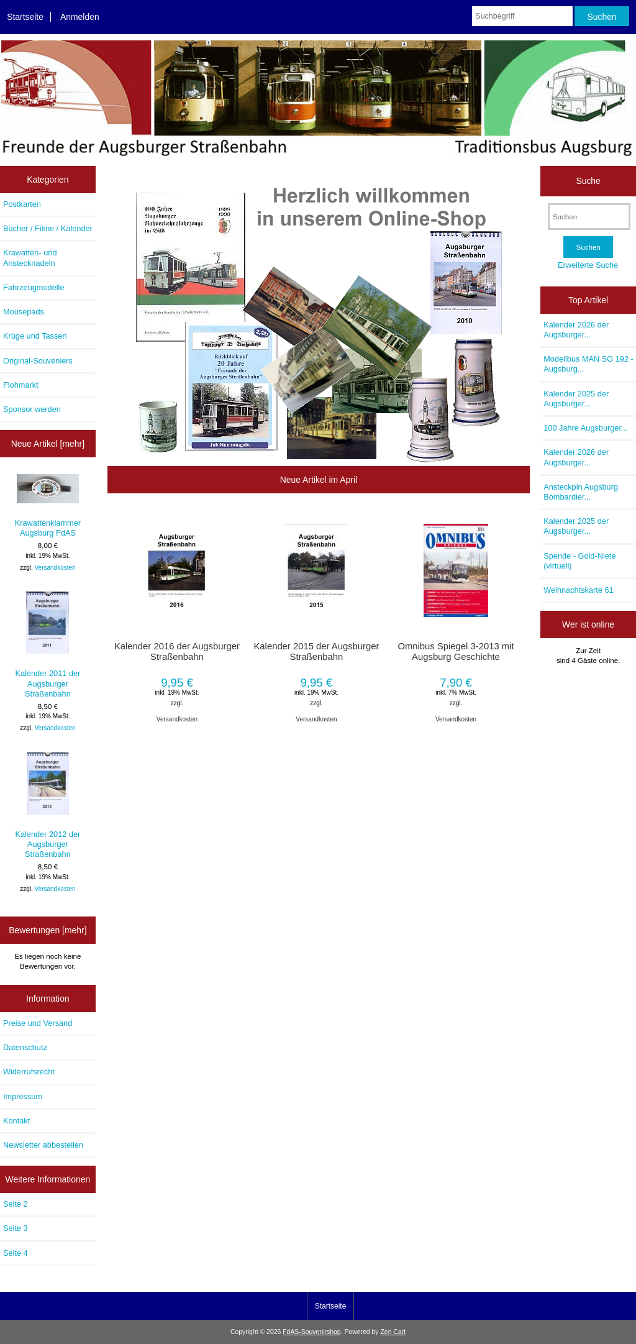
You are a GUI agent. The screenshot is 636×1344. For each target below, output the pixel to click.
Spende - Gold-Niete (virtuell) (579, 560)
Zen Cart (393, 1331)
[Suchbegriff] (522, 16)
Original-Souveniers (38, 360)
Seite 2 (15, 1204)
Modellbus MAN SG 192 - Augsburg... (588, 363)
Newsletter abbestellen (43, 1145)
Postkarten (22, 204)
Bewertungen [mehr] (47, 930)
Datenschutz (25, 1047)
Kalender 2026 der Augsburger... (576, 329)
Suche (588, 181)
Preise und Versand (37, 1023)
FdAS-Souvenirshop (311, 1331)
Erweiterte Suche (588, 265)
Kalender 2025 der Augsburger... (576, 398)
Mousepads (23, 311)
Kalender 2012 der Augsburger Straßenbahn (47, 805)
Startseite (25, 17)
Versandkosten (54, 567)
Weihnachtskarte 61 (578, 590)
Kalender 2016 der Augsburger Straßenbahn (177, 651)
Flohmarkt (21, 385)
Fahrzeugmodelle (34, 287)
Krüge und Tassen (35, 336)
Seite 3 (15, 1228)
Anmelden (79, 17)
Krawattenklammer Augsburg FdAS (48, 505)
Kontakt (16, 1120)
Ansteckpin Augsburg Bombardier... (580, 491)
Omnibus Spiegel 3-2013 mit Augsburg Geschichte (456, 651)
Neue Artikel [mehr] (47, 444)
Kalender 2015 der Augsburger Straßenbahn (316, 651)
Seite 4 (15, 1253)
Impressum (22, 1096)
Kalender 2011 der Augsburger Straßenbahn (47, 645)
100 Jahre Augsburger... (585, 427)
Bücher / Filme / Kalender (48, 228)
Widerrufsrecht (29, 1071)
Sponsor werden (32, 409)
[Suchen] (589, 216)
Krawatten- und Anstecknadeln (30, 257)
